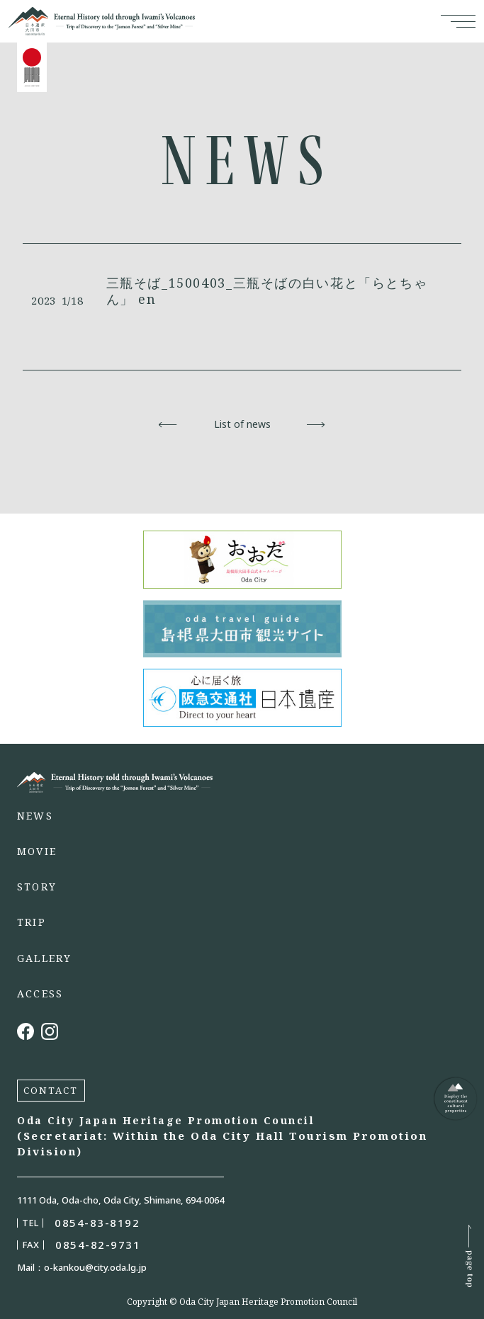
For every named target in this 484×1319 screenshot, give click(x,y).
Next (316, 424)
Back (168, 424)
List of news (242, 424)
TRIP (31, 922)
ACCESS (40, 993)
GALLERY (44, 958)
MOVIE (37, 851)
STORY (37, 887)
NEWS (35, 816)
